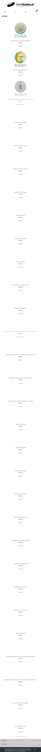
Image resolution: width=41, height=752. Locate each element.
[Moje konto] (25, 12)
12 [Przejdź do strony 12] (23, 737)
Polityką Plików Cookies (9, 749)
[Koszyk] (36, 12)
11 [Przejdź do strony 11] (22, 737)
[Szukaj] (15, 12)
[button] (5, 12)
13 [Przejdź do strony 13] (25, 737)
